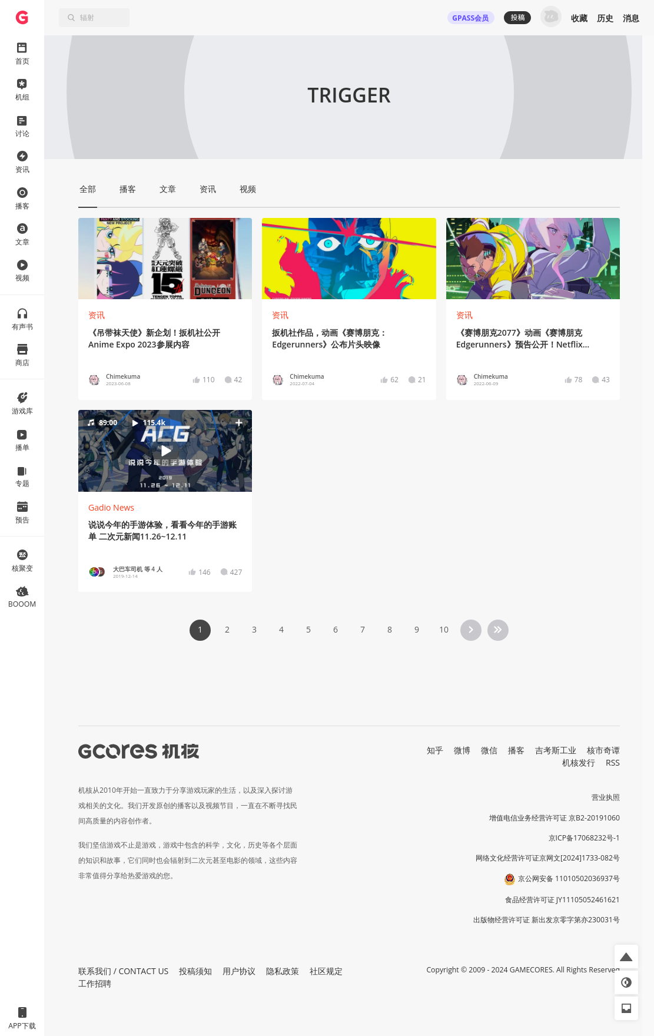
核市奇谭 (603, 750)
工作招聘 (94, 983)
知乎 (435, 750)
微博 (462, 750)
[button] (165, 450)
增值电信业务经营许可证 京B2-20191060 (554, 818)
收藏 (579, 18)
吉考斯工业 (555, 750)
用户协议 (239, 971)
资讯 (96, 314)
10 (444, 629)
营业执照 (606, 797)
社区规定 (326, 971)
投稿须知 (195, 971)
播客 (516, 750)
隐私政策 (282, 971)
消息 (631, 18)
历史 (605, 18)
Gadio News (111, 507)
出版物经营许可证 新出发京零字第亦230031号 (546, 920)
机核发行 (578, 762)
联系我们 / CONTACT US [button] (123, 971)
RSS (613, 762)
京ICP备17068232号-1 (584, 838)
